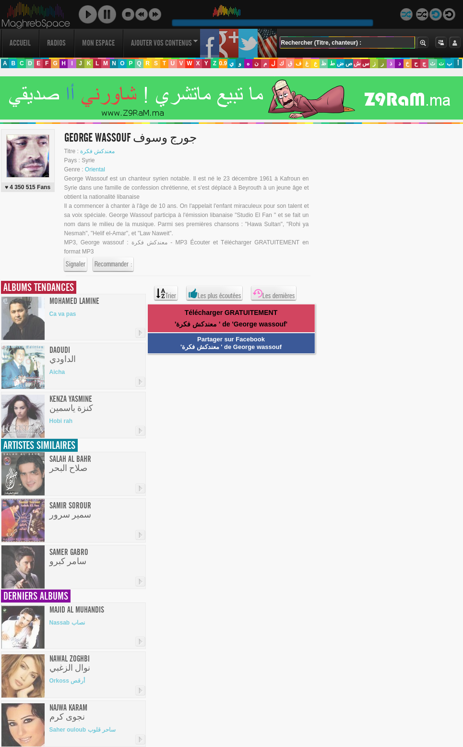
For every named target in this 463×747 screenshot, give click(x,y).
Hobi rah (61, 421)
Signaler (75, 264)
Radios (56, 43)
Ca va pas (62, 314)
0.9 (223, 63)
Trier (166, 293)
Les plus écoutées (214, 293)
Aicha (57, 372)
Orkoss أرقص (67, 680)
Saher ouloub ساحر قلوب (82, 729)
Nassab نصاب (67, 622)
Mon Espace (98, 43)
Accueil (20, 43)
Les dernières (274, 293)
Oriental (95, 169)
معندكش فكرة (97, 151)
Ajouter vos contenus (164, 43)
